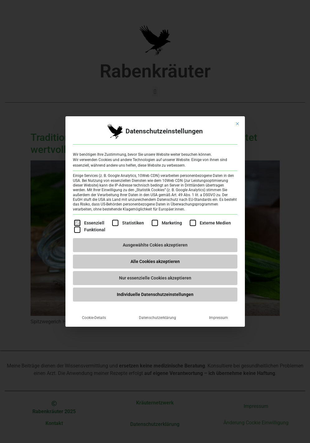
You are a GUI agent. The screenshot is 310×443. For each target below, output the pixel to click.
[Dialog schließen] (237, 124)
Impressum (218, 318)
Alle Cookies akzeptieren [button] (155, 261)
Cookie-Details (94, 318)
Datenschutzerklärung (157, 318)
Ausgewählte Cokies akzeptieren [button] (155, 244)
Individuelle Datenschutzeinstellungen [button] (155, 294)
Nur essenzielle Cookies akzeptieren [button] (155, 277)
